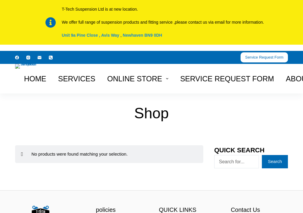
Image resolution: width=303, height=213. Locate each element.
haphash (164, 209)
